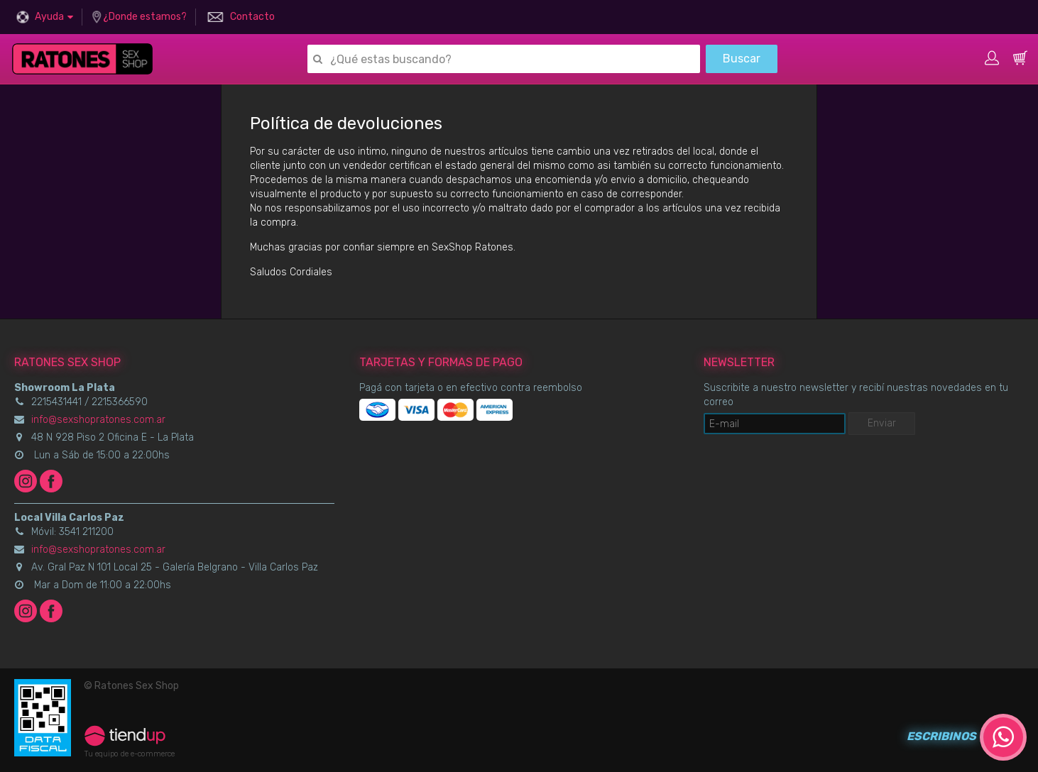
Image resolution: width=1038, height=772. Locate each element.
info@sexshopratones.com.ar (98, 420)
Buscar (741, 58)
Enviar (882, 423)
